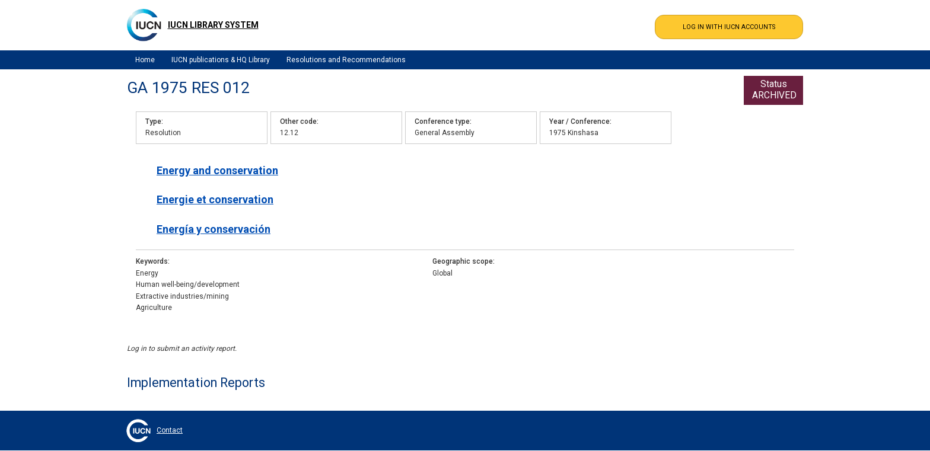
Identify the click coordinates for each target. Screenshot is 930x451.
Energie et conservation (215, 199)
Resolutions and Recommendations (346, 60)
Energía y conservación (213, 229)
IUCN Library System (213, 25)
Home (145, 60)
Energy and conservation (217, 170)
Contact (170, 430)
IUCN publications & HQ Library (220, 60)
